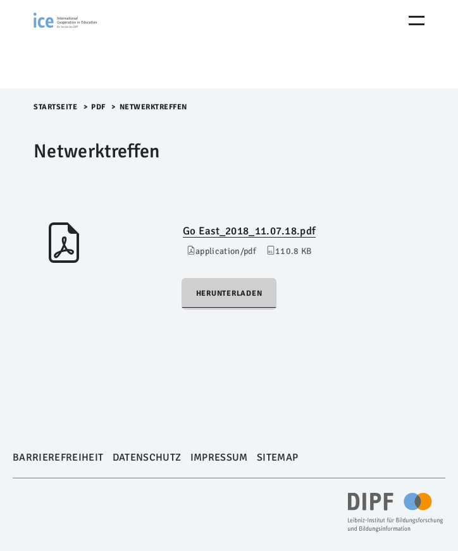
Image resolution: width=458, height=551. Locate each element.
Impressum (219, 457)
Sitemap (277, 457)
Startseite (55, 107)
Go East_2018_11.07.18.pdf (249, 231)
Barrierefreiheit (58, 457)
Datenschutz (147, 457)
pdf (98, 107)
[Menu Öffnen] (416, 20)
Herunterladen (229, 293)
